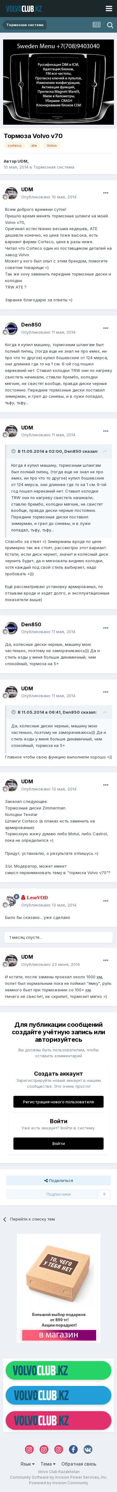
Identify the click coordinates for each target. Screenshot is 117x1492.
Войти (58, 1143)
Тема (48, 1464)
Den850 (31, 325)
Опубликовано (48, 196)
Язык (28, 1464)
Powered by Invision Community (58, 1482)
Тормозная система (53, 166)
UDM (22, 161)
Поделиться (58, 1180)
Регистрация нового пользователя (58, 1101)
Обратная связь (78, 1464)
